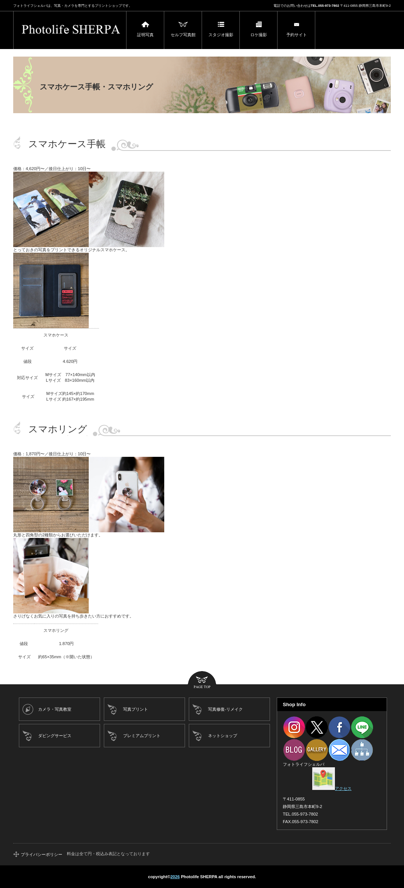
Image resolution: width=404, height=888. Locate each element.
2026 (175, 876)
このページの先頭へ (202, 680)
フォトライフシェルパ (70, 30)
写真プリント (135, 709)
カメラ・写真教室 (54, 709)
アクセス (332, 788)
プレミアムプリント (141, 735)
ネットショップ (222, 735)
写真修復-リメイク (225, 709)
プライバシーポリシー (41, 854)
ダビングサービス (54, 735)
